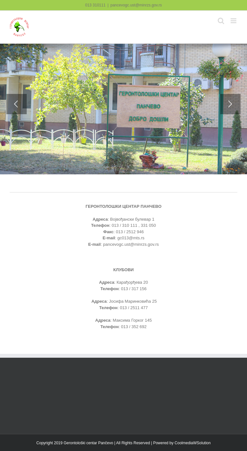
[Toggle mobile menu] (234, 20)
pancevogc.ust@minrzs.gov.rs (136, 5)
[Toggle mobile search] (221, 20)
